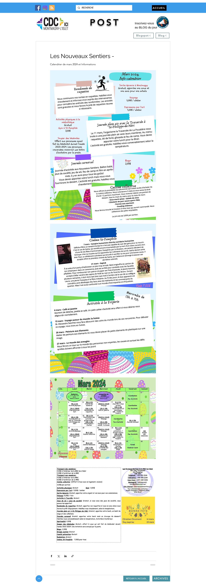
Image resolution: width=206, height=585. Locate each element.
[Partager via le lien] (72, 556)
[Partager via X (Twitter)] (58, 556)
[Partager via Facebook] (51, 556)
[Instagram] (45, 8)
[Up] (39, 578)
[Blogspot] (143, 35)
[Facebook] (38, 8)
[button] (162, 22)
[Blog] (162, 35)
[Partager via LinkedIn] (65, 556)
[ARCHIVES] (161, 578)
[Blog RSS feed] (52, 8)
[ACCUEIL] (159, 8)
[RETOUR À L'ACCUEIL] (136, 578)
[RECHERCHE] (104, 8)
